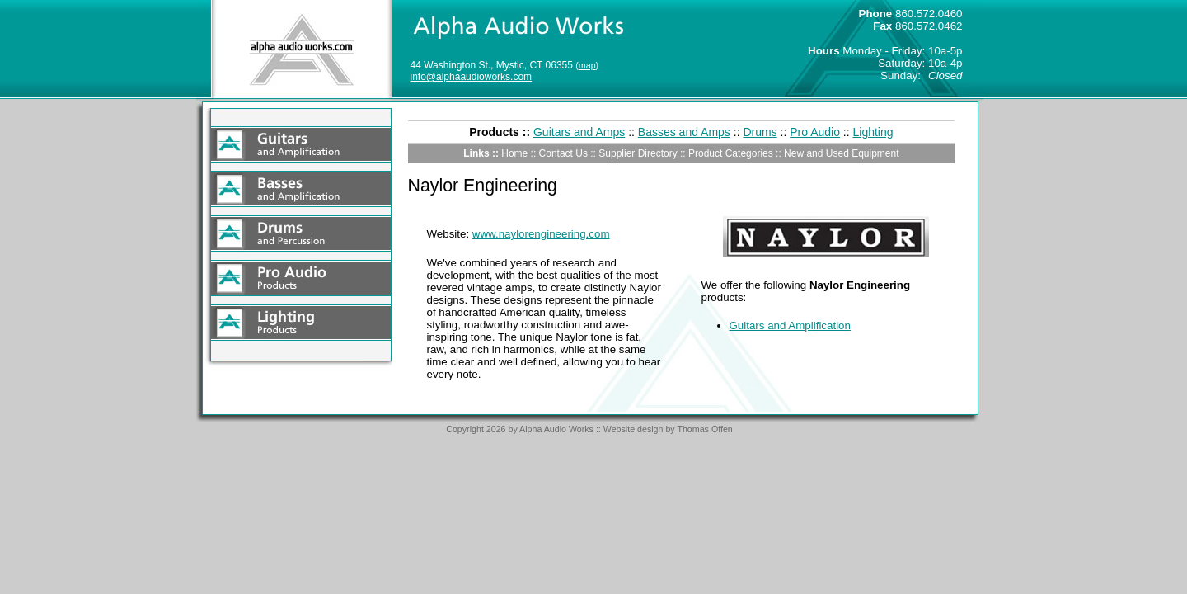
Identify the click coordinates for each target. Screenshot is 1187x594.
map (587, 65)
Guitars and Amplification (790, 325)
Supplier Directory (637, 153)
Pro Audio (815, 132)
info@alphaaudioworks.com (472, 76)
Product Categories (730, 153)
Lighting (873, 132)
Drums (759, 132)
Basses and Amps (684, 132)
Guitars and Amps (579, 132)
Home (514, 153)
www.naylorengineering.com (541, 234)
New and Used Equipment (841, 153)
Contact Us (563, 153)
